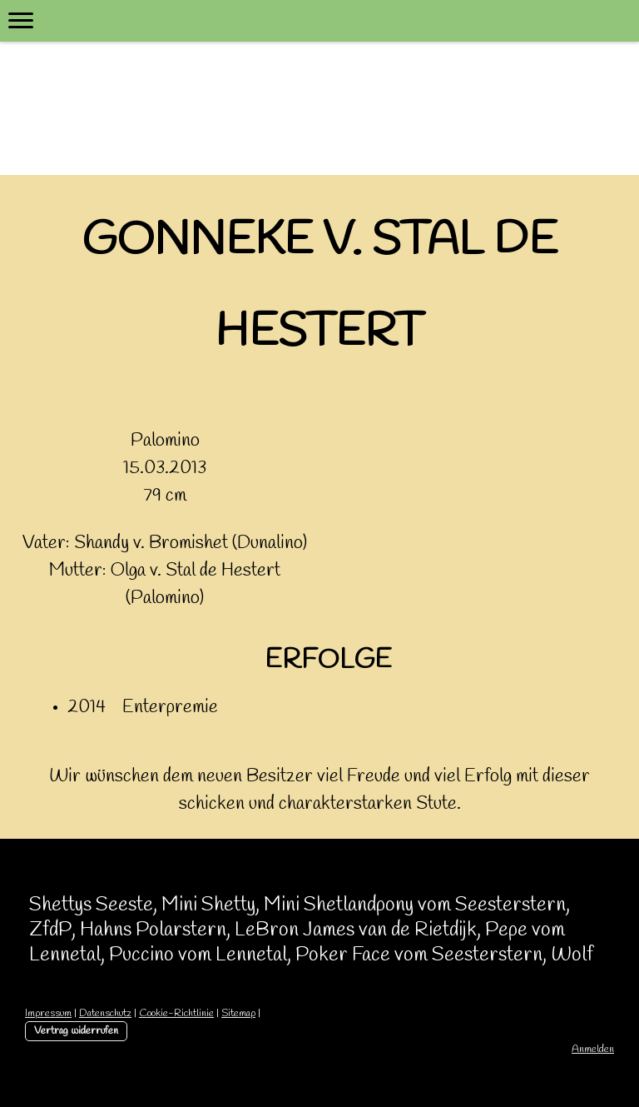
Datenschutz (105, 1013)
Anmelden (593, 1049)
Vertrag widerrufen (76, 1031)
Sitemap (238, 1013)
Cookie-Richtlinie (176, 1013)
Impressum (48, 1013)
